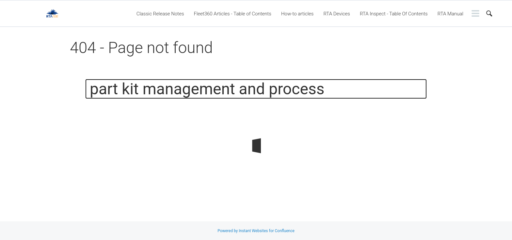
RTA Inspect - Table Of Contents (394, 14)
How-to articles (297, 14)
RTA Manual (450, 14)
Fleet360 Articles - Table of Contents (232, 14)
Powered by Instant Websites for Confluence (256, 231)
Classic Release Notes (160, 14)
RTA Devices (336, 14)
